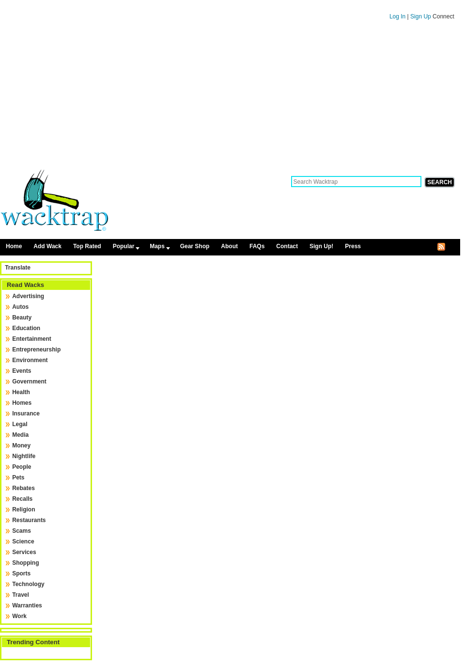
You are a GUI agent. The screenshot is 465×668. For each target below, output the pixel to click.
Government (29, 381)
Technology (28, 584)
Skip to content (230, 4)
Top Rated (87, 246)
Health (21, 392)
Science (23, 541)
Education (26, 328)
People (21, 466)
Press (353, 246)
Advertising (28, 296)
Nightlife (23, 456)
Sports (21, 573)
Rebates (23, 488)
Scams (21, 530)
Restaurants (29, 520)
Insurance (26, 413)
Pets (18, 477)
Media (20, 434)
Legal (19, 424)
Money (21, 445)
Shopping (25, 562)
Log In (397, 16)
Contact (287, 246)
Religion (23, 509)
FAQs (256, 246)
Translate (18, 267)
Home (14, 246)
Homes (21, 402)
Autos (20, 306)
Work (19, 616)
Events (21, 370)
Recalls (22, 498)
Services (24, 552)
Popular (124, 246)
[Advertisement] (230, 98)
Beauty (21, 317)
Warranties (27, 605)
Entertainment (31, 338)
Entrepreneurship (36, 349)
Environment (29, 360)
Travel (20, 594)
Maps (157, 246)
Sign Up (421, 16)
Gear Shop (195, 246)
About (229, 246)
